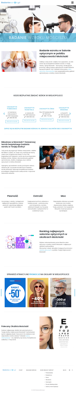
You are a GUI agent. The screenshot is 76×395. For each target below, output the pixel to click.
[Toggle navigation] (72, 2)
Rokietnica (49, 375)
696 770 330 (48, 116)
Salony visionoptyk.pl (52, 386)
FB (69, 370)
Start (21, 370)
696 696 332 (30, 117)
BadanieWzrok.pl (40, 390)
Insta (72, 370)
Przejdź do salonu (12, 121)
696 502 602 (65, 117)
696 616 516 (13, 118)
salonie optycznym (45, 250)
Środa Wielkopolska (51, 384)
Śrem (47, 377)
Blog (64, 370)
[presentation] (4, 113)
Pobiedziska (49, 373)
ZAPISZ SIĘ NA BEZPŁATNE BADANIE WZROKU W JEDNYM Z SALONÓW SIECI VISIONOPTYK (38, 128)
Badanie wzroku (31, 370)
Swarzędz (48, 382)
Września (48, 379)
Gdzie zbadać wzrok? (47, 370)
